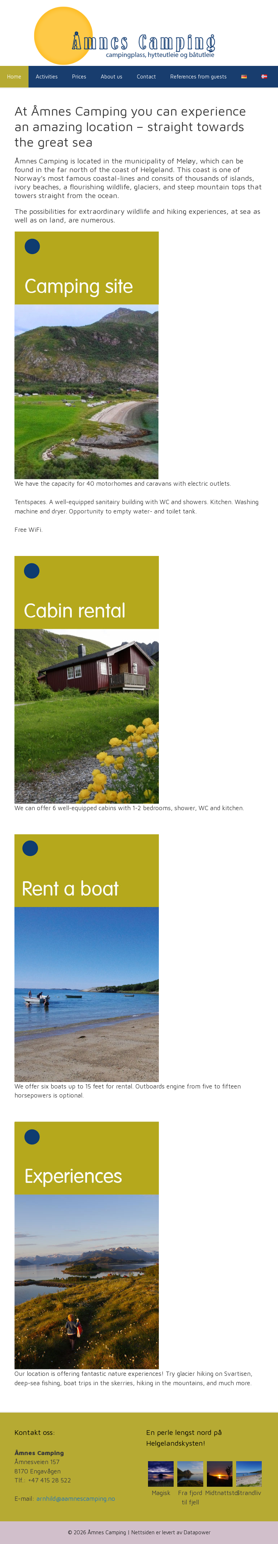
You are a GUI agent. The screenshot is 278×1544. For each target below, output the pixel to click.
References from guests (198, 76)
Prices (79, 76)
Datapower (197, 1532)
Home (14, 76)
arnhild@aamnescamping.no (75, 1498)
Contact (146, 76)
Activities (47, 76)
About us (111, 76)
